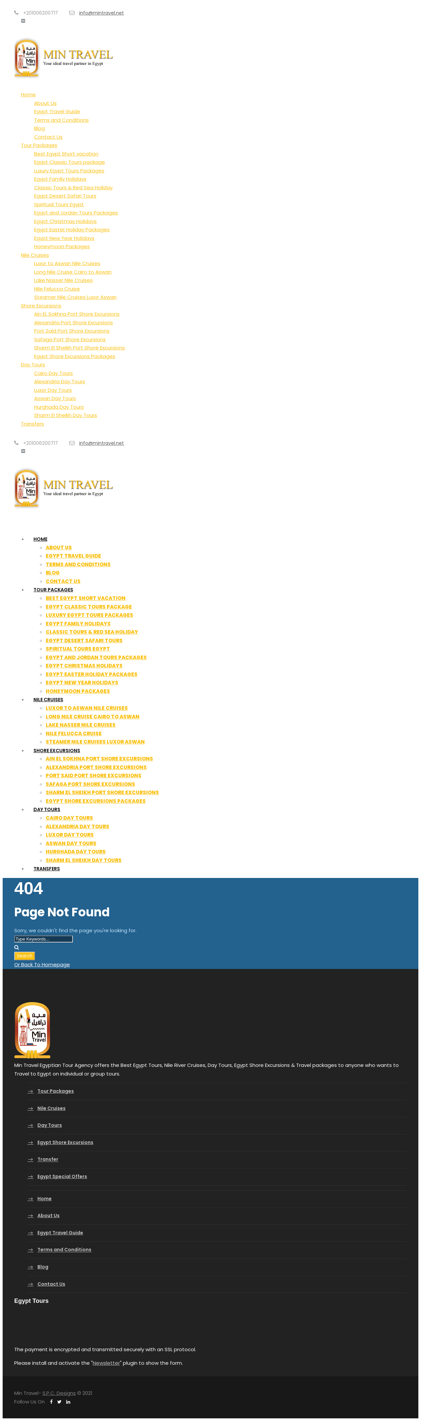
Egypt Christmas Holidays (65, 221)
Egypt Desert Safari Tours (65, 195)
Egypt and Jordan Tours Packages (76, 212)
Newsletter (106, 1362)
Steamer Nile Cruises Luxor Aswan (75, 297)
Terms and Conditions (61, 119)
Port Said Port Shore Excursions (72, 330)
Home (28, 94)
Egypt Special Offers (62, 1176)
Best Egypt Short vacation (66, 153)
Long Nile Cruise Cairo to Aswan (73, 271)
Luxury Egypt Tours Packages (69, 170)
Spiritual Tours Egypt (59, 204)
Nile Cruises (35, 255)
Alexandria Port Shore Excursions (73, 322)
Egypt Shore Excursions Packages (74, 356)
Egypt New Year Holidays (64, 238)
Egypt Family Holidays (60, 178)
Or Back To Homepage (42, 964)
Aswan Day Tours (55, 398)
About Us (45, 103)
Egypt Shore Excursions (65, 1142)
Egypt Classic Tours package (69, 162)
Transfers (32, 423)
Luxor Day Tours (53, 390)
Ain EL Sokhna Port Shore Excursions (77, 313)
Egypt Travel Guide (57, 111)
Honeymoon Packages (62, 246)
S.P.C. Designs (59, 1393)
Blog (39, 128)
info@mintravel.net (101, 13)
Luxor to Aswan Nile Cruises (67, 263)
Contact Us (48, 136)
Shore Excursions (41, 305)
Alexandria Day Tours (59, 381)
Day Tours (33, 364)
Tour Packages (39, 145)
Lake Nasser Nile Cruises (63, 280)
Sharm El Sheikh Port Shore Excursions (79, 347)
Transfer (47, 1159)
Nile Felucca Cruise (57, 288)
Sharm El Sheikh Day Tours (65, 415)
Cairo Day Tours (53, 373)
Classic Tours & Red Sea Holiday (73, 187)
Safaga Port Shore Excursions (70, 339)
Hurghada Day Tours (59, 406)
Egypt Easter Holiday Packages (72, 229)
